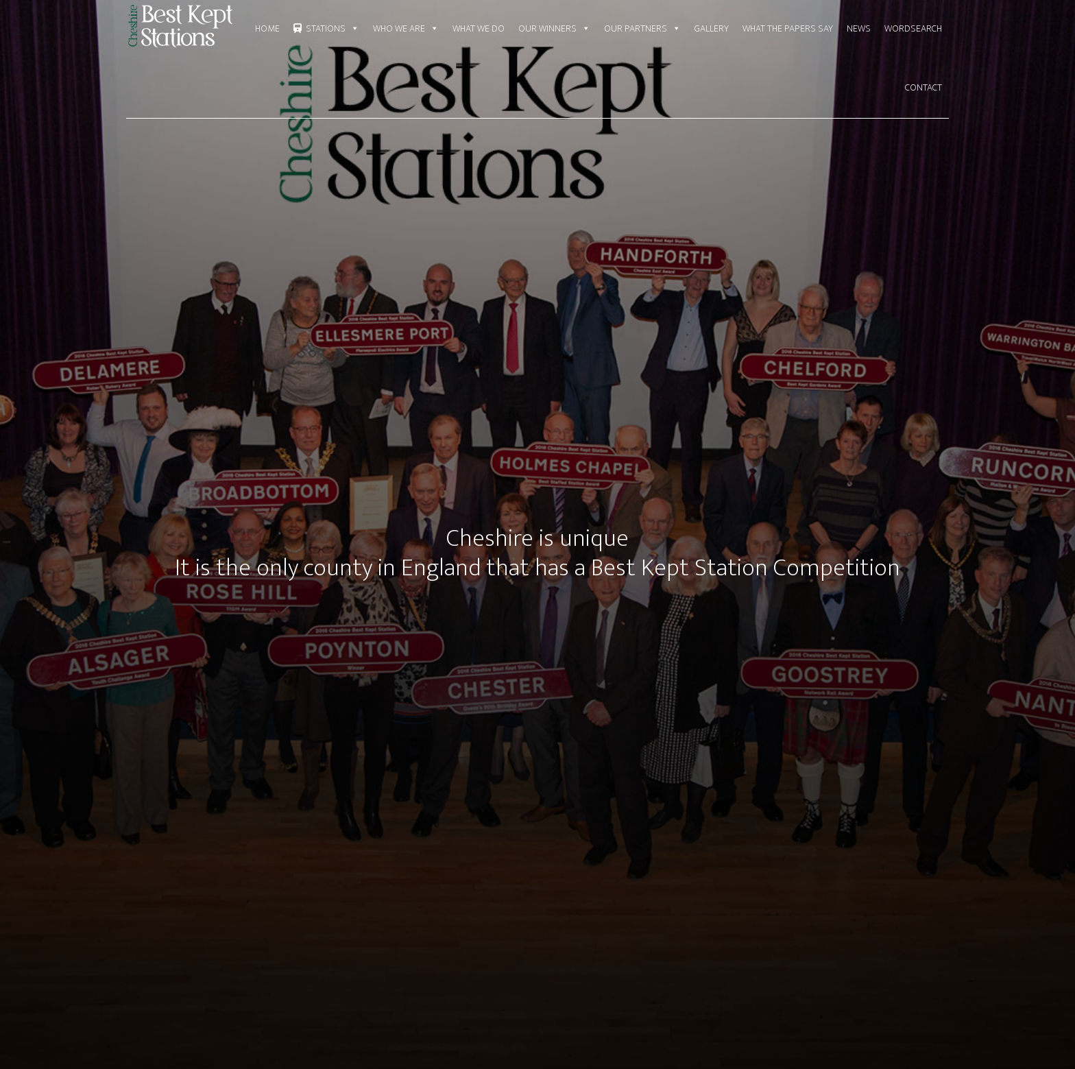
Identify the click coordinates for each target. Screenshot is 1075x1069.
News (859, 28)
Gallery (711, 28)
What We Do (478, 28)
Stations (332, 29)
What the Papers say (787, 28)
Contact (923, 87)
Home (267, 28)
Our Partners (642, 29)
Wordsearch (913, 28)
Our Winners (554, 29)
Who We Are (406, 29)
